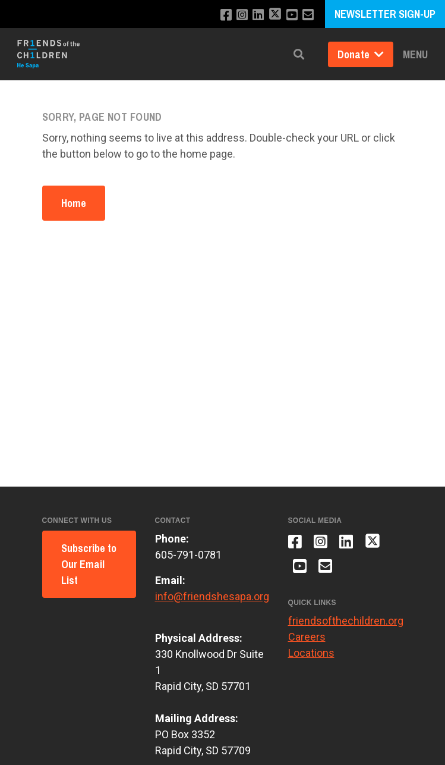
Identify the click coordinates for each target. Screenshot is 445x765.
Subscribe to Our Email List (88, 564)
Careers (307, 637)
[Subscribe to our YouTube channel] (292, 15)
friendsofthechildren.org (345, 620)
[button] (298, 54)
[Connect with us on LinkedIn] (258, 15)
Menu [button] (415, 54)
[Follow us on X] (275, 15)
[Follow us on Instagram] (242, 15)
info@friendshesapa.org (212, 596)
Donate (360, 54)
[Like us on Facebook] (226, 15)
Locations (311, 653)
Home (73, 203)
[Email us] (308, 15)
